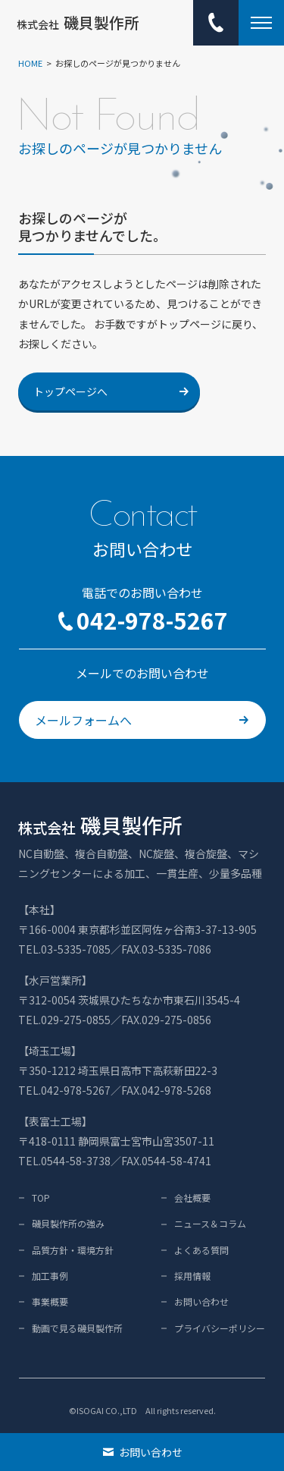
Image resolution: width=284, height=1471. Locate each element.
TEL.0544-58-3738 (64, 1160)
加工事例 (50, 1275)
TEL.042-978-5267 (64, 1090)
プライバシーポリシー (219, 1328)
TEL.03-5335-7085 (64, 949)
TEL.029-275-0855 (64, 1019)
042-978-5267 (142, 619)
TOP (41, 1197)
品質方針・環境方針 (73, 1249)
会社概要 (192, 1197)
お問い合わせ (201, 1301)
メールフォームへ (141, 720)
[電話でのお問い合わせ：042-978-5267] (216, 23)
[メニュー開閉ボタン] (261, 23)
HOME (30, 63)
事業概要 (50, 1301)
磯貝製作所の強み (68, 1223)
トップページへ (111, 391)
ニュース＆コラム (210, 1223)
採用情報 (192, 1275)
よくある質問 (201, 1249)
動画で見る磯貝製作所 (77, 1328)
